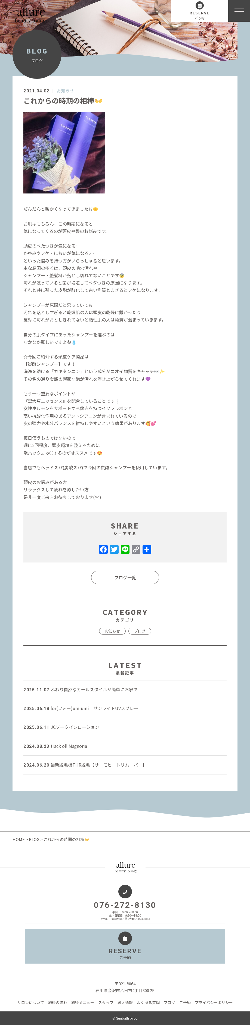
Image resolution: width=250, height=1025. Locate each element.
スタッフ (105, 1002)
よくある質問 (148, 1002)
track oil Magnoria (55, 746)
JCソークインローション (61, 727)
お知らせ (65, 90)
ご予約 (185, 1002)
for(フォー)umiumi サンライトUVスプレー (80, 708)
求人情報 (125, 1002)
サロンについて (30, 1002)
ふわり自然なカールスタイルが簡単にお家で (80, 689)
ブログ (140, 631)
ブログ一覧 (125, 577)
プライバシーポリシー (214, 1002)
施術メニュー (82, 1002)
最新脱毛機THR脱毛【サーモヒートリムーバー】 (85, 764)
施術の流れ (57, 1002)
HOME (19, 839)
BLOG (34, 839)
